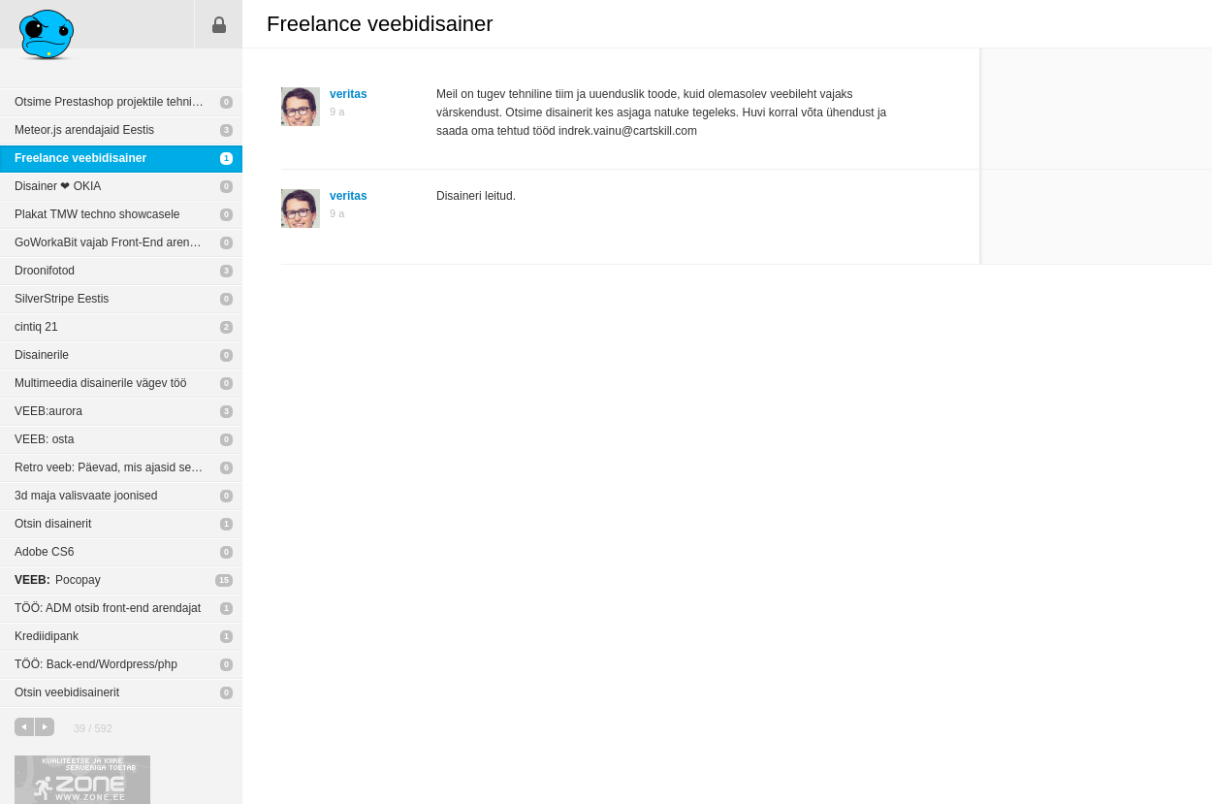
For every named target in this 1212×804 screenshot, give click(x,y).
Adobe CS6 (44, 552)
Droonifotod (45, 270)
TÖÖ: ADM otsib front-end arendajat (108, 608)
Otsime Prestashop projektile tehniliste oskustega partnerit (128, 102)
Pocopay (58, 580)
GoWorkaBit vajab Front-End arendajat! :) (122, 242)
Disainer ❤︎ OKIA (58, 186)
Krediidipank (47, 636)
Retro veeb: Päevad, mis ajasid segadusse (125, 467)
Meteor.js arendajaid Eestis (84, 130)
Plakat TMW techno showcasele (97, 214)
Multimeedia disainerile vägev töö (100, 383)
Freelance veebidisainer (80, 158)
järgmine (44, 727)
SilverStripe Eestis (62, 299)
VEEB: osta (44, 439)
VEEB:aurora (48, 411)
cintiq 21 (36, 327)
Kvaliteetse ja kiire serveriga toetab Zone (82, 780)
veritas (348, 94)
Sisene (219, 24)
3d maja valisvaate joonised (86, 495)
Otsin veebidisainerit (67, 692)
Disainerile (42, 355)
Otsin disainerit (53, 524)
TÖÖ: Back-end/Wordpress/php (96, 664)
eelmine (24, 727)
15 (224, 580)
